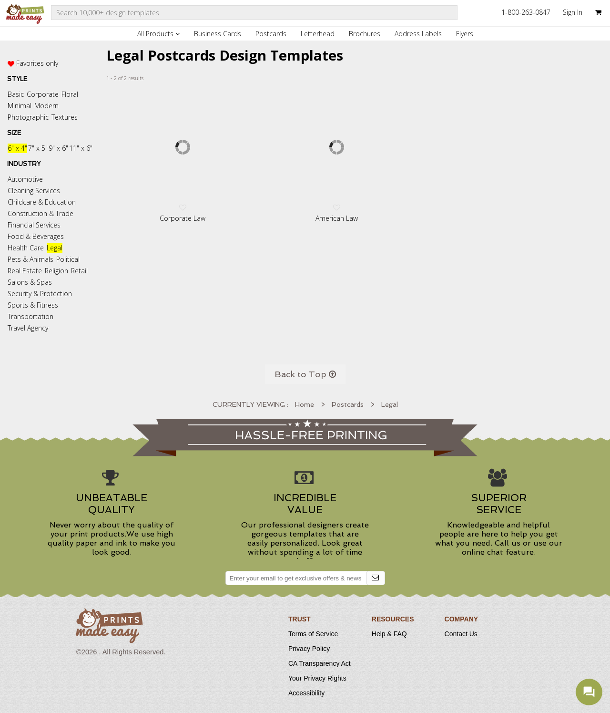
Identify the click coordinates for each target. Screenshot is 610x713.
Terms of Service (313, 634)
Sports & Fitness (33, 305)
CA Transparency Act (319, 663)
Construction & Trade (40, 213)
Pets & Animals (30, 259)
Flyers (464, 33)
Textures (64, 117)
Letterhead (318, 33)
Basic (16, 94)
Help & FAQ (389, 634)
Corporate (43, 94)
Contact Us (461, 634)
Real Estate (25, 270)
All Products (158, 33)
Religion (56, 270)
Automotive (25, 179)
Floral (69, 94)
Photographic (28, 117)
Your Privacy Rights (317, 678)
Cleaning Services (34, 190)
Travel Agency (28, 327)
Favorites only (37, 63)
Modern (46, 105)
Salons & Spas (30, 282)
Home (304, 404)
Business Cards (217, 33)
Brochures (364, 33)
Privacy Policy (309, 648)
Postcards (270, 33)
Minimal (19, 105)
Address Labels (418, 33)
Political (68, 259)
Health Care (26, 247)
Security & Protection (40, 293)
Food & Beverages (36, 236)
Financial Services (34, 224)
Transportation (30, 316)
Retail (79, 270)
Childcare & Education (42, 202)
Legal (54, 247)
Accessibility (306, 693)
